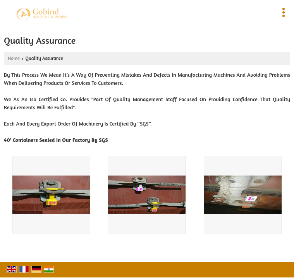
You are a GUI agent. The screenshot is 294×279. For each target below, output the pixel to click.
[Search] (181, 11)
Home (14, 58)
